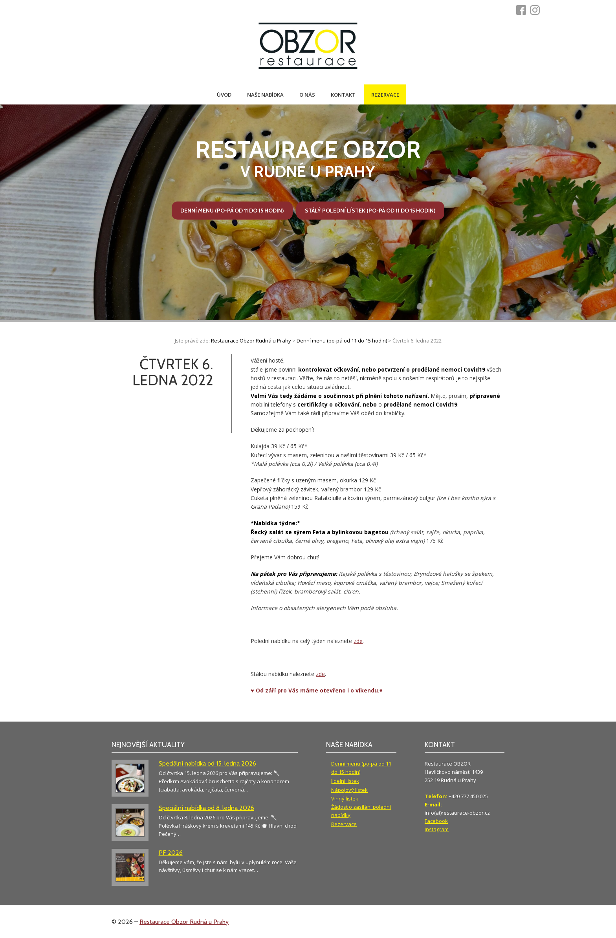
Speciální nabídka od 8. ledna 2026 (206, 808)
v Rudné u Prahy (308, 158)
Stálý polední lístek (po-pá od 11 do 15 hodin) (370, 210)
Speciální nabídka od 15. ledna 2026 (207, 763)
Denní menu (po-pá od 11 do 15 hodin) (232, 210)
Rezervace (385, 94)
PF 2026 (171, 852)
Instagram (437, 829)
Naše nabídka (265, 94)
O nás (307, 94)
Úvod (224, 94)
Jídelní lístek (345, 780)
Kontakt (343, 94)
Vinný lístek (344, 798)
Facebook (436, 820)
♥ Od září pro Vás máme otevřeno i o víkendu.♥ (317, 690)
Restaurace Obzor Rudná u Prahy (184, 921)
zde (358, 641)
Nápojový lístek (349, 789)
